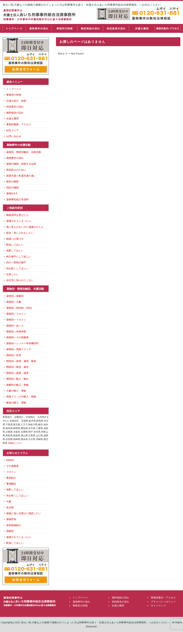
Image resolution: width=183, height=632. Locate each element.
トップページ (14, 28)
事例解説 (11, 483)
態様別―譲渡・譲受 (17, 373)
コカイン (11, 471)
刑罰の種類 (12, 187)
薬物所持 (11, 519)
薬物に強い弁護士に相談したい (23, 513)
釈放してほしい (15, 244)
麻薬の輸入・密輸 (16, 402)
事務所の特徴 (64, 28)
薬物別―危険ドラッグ (18, 349)
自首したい (12, 274)
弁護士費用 (142, 28)
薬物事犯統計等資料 (17, 199)
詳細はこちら (15, 443)
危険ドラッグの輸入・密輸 (21, 396)
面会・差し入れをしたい (20, 232)
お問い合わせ (13, 136)
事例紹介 (11, 477)
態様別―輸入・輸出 (17, 378)
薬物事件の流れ (39, 28)
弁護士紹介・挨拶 (16, 100)
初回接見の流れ (116, 28)
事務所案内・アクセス (167, 28)
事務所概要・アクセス (18, 124)
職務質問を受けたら (17, 215)
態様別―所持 (13, 355)
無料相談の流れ (90, 28)
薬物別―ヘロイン (16, 319)
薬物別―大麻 (13, 301)
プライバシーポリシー (163, 601)
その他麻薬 (12, 466)
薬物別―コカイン (16, 313)
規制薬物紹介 (13, 525)
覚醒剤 (10, 531)
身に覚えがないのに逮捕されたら (25, 227)
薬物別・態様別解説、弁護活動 (23, 152)
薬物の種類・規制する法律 (21, 163)
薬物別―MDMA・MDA (19, 307)
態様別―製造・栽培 (17, 367)
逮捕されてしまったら (18, 220)
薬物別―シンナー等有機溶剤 (22, 343)
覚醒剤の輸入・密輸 (17, 384)
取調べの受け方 (15, 238)
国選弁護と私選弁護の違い (21, 175)
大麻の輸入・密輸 (16, 390)
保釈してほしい (15, 250)
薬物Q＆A (11, 193)
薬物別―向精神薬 (16, 331)
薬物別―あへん (15, 325)
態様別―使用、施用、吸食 (21, 361)
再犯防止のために (16, 169)
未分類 (10, 507)
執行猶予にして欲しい (18, 256)
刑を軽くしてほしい (17, 268)
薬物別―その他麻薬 (17, 337)
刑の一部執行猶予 (16, 262)
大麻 (8, 501)
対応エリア (12, 130)
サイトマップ (158, 605)
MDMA (10, 460)
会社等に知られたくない (20, 280)
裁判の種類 (12, 181)
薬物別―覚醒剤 (15, 296)
